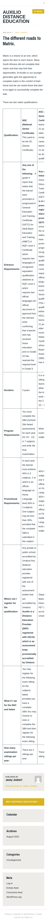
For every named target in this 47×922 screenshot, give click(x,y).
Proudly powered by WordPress (20, 914)
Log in (9, 883)
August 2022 (12, 836)
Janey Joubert (21, 32)
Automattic (27, 917)
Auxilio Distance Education (16, 17)
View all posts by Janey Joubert (21, 786)
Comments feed (14, 892)
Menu (39, 11)
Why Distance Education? (22, 802)
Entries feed (12, 888)
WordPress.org (13, 897)
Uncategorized (13, 860)
